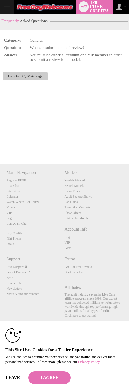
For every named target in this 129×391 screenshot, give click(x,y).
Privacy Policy (89, 362)
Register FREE (16, 180)
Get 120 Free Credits (78, 267)
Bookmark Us (73, 272)
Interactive (13, 191)
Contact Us (14, 283)
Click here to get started (80, 315)
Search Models (74, 186)
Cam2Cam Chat (17, 224)
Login (10, 218)
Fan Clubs (71, 202)
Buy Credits (14, 233)
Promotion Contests (77, 207)
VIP (9, 213)
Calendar (12, 196)
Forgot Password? (18, 272)
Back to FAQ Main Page (25, 76)
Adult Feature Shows (78, 196)
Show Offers (72, 213)
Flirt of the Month (76, 218)
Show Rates (72, 191)
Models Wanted (74, 180)
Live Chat (13, 186)
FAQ (10, 278)
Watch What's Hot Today (23, 202)
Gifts (67, 248)
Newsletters (14, 288)
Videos (11, 207)
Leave (12, 377)
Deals (10, 244)
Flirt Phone (14, 238)
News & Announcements (23, 294)
